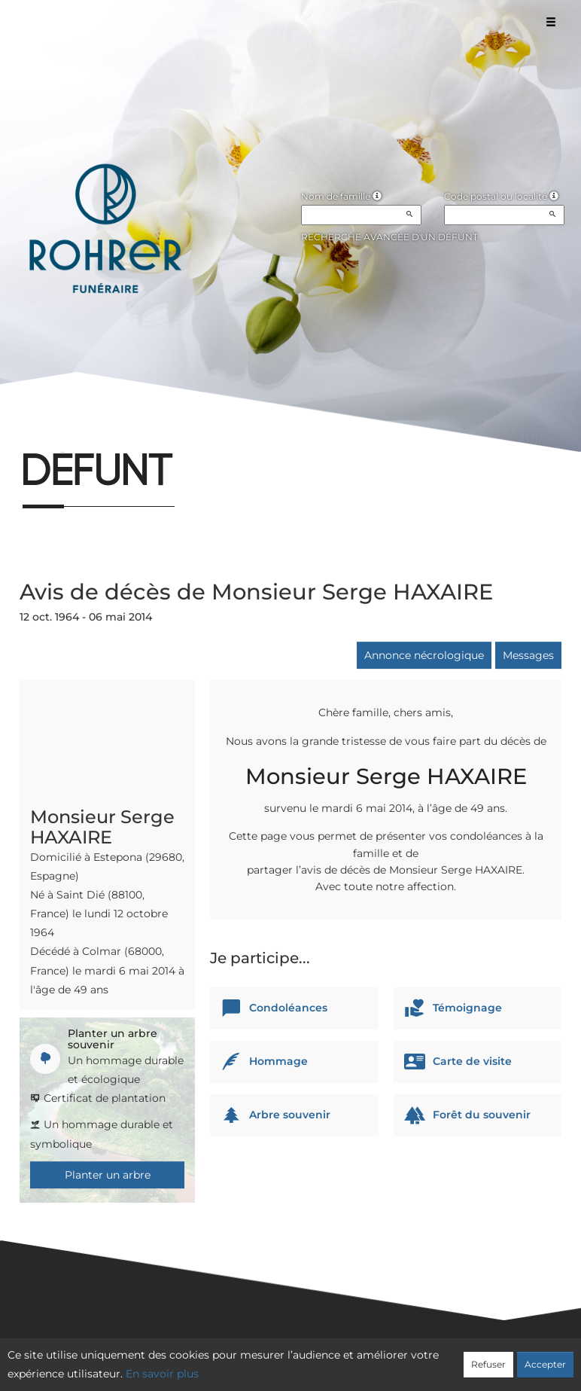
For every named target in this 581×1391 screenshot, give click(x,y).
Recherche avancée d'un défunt (389, 237)
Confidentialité (283, 1358)
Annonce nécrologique (424, 655)
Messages (528, 655)
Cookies (352, 1358)
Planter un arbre (108, 1175)
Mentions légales (426, 1358)
